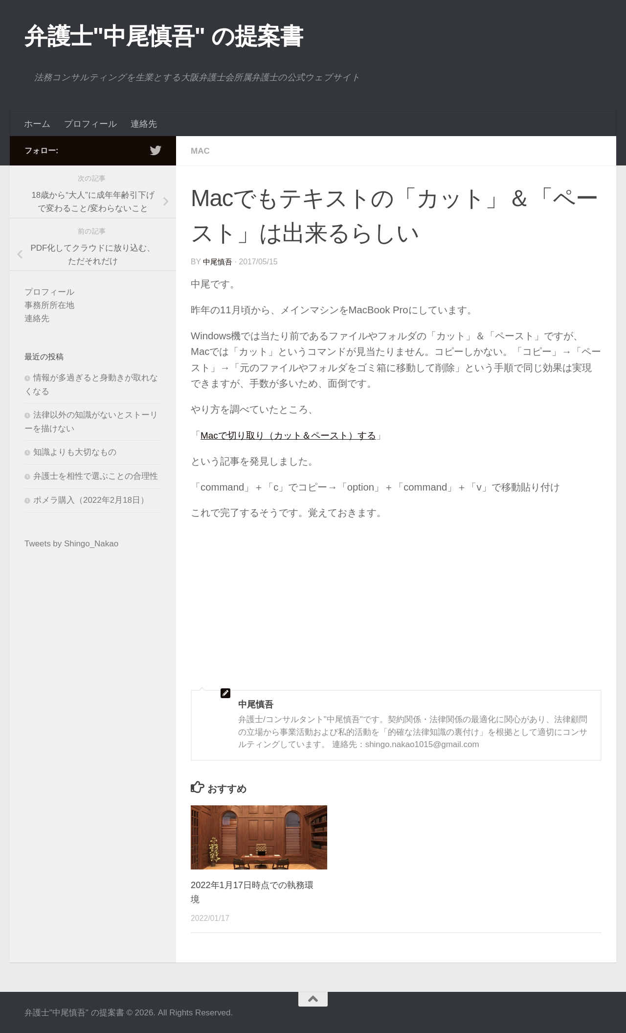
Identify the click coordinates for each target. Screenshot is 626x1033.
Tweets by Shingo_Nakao (71, 543)
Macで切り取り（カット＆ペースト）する (293, 434)
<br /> (220, 589)
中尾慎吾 (218, 261)
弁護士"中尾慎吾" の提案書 (163, 36)
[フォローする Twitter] (155, 150)
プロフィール (90, 124)
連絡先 (144, 124)
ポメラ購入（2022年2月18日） (91, 500)
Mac (201, 151)
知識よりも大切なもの (74, 452)
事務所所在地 (49, 305)
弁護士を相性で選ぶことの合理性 (95, 476)
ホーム (37, 124)
